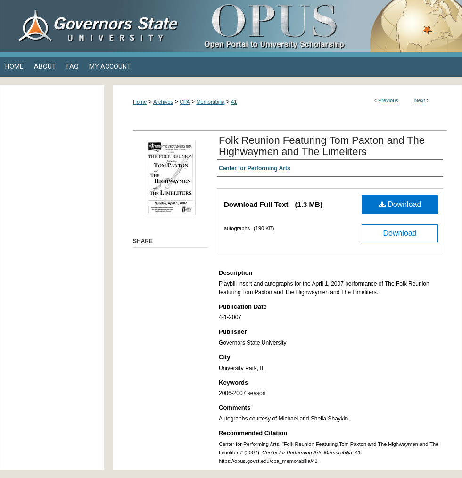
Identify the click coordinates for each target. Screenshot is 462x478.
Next (419, 100)
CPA (185, 102)
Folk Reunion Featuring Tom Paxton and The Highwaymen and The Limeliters (322, 145)
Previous (388, 100)
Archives (163, 102)
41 (234, 102)
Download (400, 204)
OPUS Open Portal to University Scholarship (325, 26)
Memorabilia (210, 102)
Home (140, 102)
